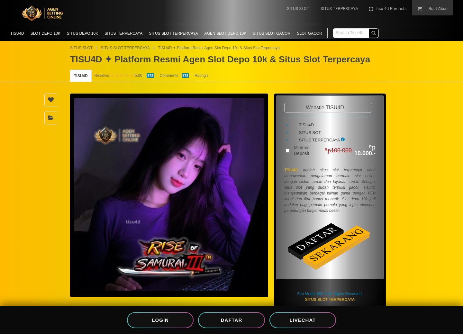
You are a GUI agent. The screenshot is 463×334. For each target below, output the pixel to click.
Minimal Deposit (335, 150)
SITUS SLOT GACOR (271, 33)
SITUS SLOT (81, 48)
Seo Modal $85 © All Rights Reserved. (330, 294)
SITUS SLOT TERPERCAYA (173, 33)
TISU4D (17, 33)
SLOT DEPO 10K (45, 33)
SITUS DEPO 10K (82, 33)
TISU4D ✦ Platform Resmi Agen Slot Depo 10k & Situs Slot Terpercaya (219, 48)
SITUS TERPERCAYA (123, 33)
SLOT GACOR (309, 33)
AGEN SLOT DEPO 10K (225, 33)
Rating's (201, 75)
